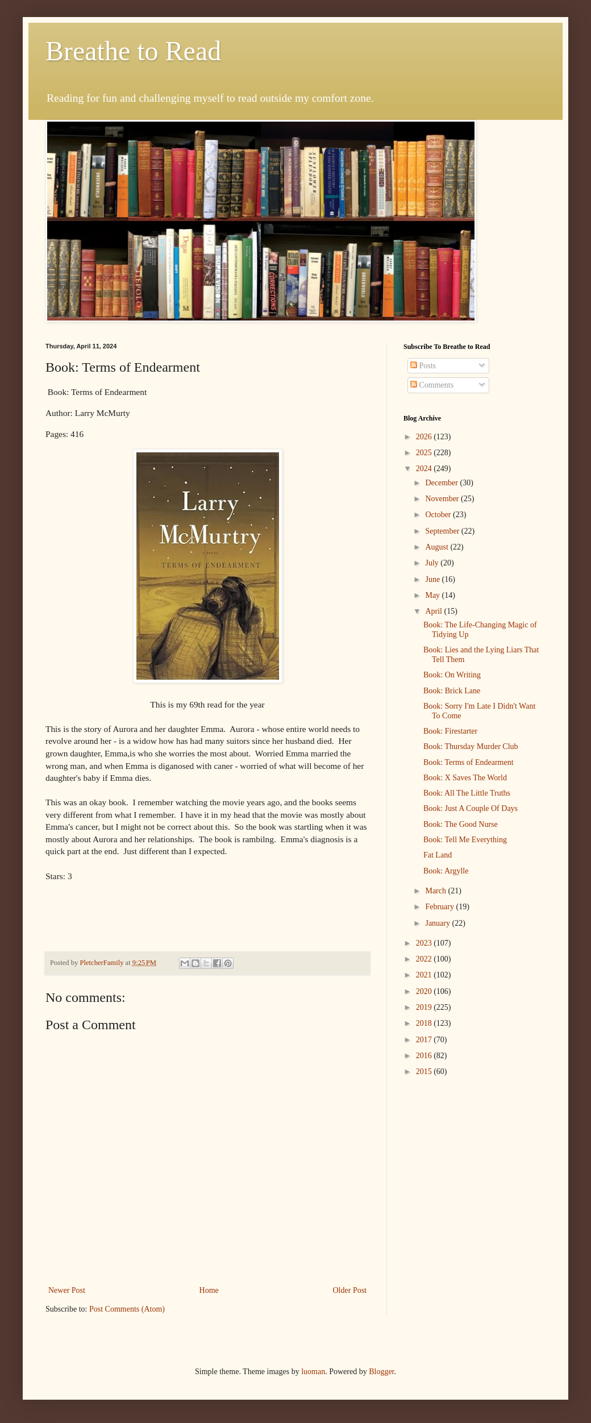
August (437, 547)
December (442, 483)
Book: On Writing (452, 675)
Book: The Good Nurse (460, 824)
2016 (425, 1055)
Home (209, 1290)
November (443, 498)
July (432, 563)
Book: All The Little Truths (466, 793)
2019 (425, 1007)
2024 (425, 468)
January (438, 923)
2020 (425, 991)
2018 (425, 1023)
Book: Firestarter (450, 731)
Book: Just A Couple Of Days (470, 808)
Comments (431, 385)
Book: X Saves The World (465, 777)
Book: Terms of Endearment (468, 762)
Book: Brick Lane (451, 690)
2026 (425, 436)
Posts (423, 365)
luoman (313, 1371)
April (434, 611)
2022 (425, 959)
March (436, 891)
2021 (425, 975)
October (439, 514)
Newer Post (66, 1290)
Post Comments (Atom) (127, 1309)
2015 (425, 1071)
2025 (425, 452)
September (443, 531)
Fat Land (437, 855)
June (433, 579)
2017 (425, 1039)
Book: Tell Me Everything (465, 839)
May (433, 595)
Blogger (381, 1371)
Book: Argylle (445, 871)
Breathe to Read (133, 51)
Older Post (350, 1290)
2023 (425, 943)
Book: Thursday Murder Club (470, 746)
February (440, 906)
